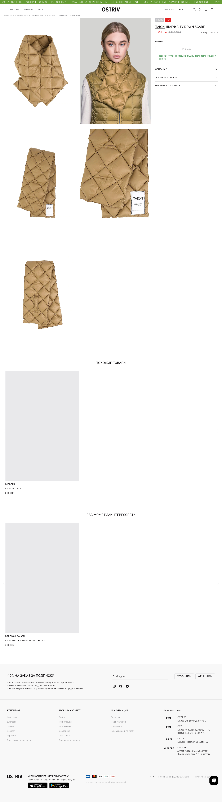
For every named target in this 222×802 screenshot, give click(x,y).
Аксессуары (22, 15)
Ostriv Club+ (64, 735)
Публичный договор (205, 777)
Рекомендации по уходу (122, 731)
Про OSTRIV (116, 726)
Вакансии (115, 717)
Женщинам (14, 9)
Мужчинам (28, 9)
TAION (160, 27)
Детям (40, 9)
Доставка (12, 722)
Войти (62, 717)
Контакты (12, 717)
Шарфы (52, 15)
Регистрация (65, 722)
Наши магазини (118, 722)
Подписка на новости (69, 740)
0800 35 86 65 (170, 9)
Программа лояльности (19, 740)
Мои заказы (65, 726)
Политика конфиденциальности (174, 777)
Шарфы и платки (38, 15)
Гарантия (11, 735)
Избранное (64, 731)
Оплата (10, 726)
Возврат (11, 731)
